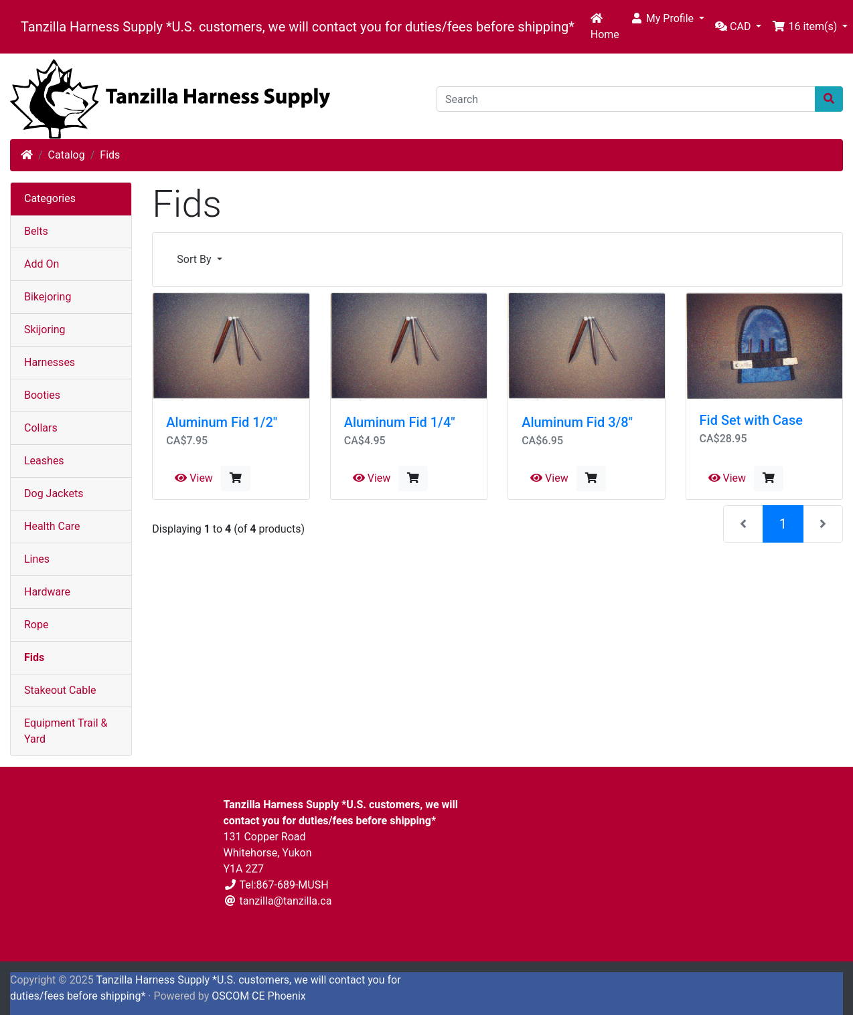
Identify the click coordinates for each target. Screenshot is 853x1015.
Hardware (47, 591)
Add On (41, 264)
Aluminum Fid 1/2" (221, 422)
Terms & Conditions (57, 836)
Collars (41, 428)
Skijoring (45, 329)
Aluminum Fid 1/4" (399, 422)
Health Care (52, 526)
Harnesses (49, 362)
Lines (37, 559)
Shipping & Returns (55, 863)
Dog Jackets (53, 493)
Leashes (44, 460)
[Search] (626, 99)
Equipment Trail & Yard (65, 731)
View (194, 478)
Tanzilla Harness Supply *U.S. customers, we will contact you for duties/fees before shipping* (297, 27)
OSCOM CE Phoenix (259, 996)
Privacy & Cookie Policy (65, 810)
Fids (110, 155)
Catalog (66, 155)
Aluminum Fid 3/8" (577, 422)
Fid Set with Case (751, 420)
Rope (36, 624)
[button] (667, 18)
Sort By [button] (195, 259)
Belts (36, 231)
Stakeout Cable (60, 690)
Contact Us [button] (356, 932)
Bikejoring (47, 296)
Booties (42, 395)
